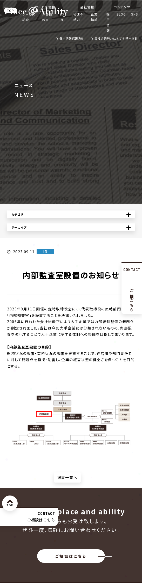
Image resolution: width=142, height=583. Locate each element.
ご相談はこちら (71, 556)
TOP (10, 10)
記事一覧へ (67, 477)
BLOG (121, 14)
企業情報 (94, 17)
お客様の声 (47, 17)
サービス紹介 (28, 17)
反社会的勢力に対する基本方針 (116, 38)
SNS (134, 14)
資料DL (63, 17)
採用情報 (108, 22)
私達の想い (78, 17)
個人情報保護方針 (72, 38)
